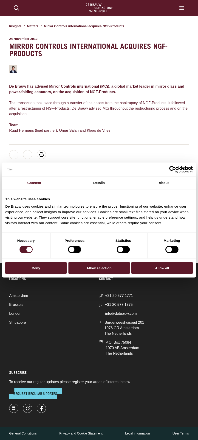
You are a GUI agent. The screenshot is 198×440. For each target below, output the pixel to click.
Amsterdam (18, 296)
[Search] (16, 8)
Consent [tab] (34, 183)
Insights (15, 26)
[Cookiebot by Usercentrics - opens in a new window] (173, 169)
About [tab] (164, 183)
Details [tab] (99, 183)
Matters (33, 26)
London (15, 313)
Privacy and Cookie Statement (80, 433)
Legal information (137, 433)
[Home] (99, 8)
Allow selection (98, 268)
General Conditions (23, 433)
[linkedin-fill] (13, 408)
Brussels (16, 304)
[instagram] (27, 408)
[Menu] (182, 8)
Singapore (17, 322)
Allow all (162, 268)
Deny (36, 268)
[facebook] (41, 408)
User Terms (181, 433)
